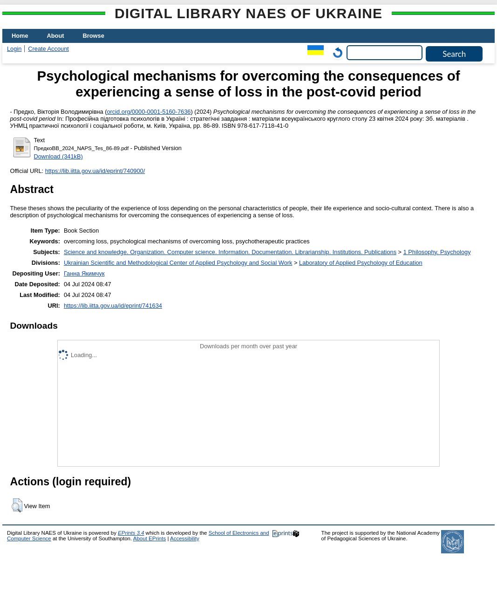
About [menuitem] (55, 35)
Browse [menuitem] (93, 35)
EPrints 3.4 (131, 533)
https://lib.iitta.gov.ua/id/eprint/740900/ (95, 170)
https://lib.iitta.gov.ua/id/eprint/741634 (113, 305)
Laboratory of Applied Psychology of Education (360, 262)
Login (14, 48)
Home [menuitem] (20, 35)
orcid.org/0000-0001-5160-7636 (149, 111)
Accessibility (184, 538)
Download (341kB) (58, 156)
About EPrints (149, 538)
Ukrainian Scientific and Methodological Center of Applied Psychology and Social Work (178, 262)
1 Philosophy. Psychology (437, 251)
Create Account (48, 48)
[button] (17, 505)
